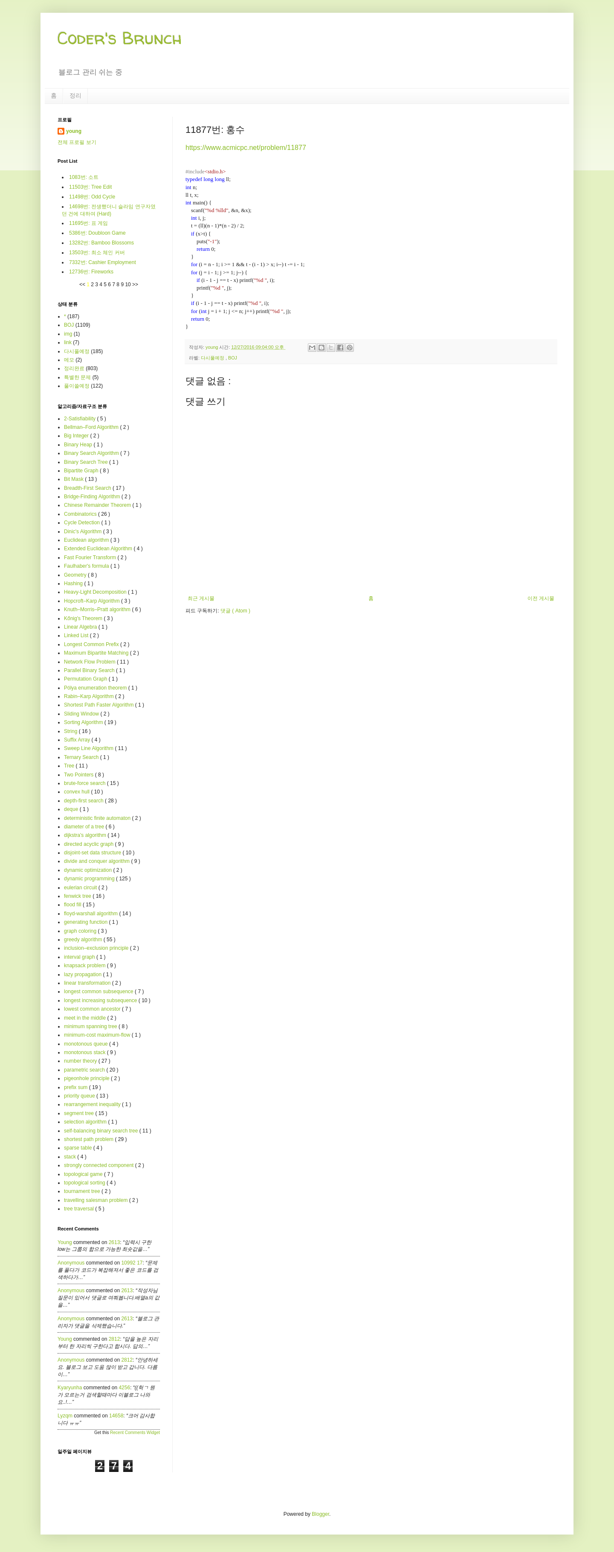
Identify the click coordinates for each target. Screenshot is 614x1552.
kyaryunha (70, 1388)
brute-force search (85, 783)
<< (83, 284)
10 (128, 284)
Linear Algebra (81, 627)
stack (70, 1157)
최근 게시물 (201, 598)
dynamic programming (90, 879)
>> (135, 284)
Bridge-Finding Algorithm (93, 497)
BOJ (232, 357)
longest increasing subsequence (101, 1000)
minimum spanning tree (91, 1026)
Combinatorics (81, 514)
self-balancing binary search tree (101, 1131)
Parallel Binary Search (90, 670)
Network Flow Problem (90, 662)
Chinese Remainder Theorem (98, 505)
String (71, 731)
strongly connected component (99, 1165)
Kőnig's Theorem (84, 618)
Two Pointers (79, 775)
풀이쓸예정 (77, 386)
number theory (81, 1061)
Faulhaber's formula (87, 566)
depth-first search (84, 801)
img (68, 334)
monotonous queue (86, 1044)
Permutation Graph (86, 679)
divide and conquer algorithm (97, 861)
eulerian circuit (81, 888)
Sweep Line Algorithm (89, 748)
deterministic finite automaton (98, 818)
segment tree (79, 1113)
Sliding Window (82, 714)
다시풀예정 (213, 357)
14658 (116, 1416)
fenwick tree (78, 896)
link (68, 342)
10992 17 (131, 1263)
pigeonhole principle (87, 1078)
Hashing (74, 583)
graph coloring (81, 931)
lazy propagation (83, 974)
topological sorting (85, 1183)
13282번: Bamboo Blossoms (101, 243)
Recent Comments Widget (135, 1432)
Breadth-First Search (88, 488)
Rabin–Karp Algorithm (89, 696)
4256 (124, 1388)
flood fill (73, 905)
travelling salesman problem (96, 1200)
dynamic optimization (88, 870)
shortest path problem (89, 1139)
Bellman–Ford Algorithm (92, 427)
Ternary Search (82, 757)
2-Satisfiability (80, 419)
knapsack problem (85, 966)
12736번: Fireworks (91, 272)
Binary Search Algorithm (92, 453)
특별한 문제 (77, 377)
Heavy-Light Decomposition (96, 592)
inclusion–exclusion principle (97, 948)
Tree (70, 766)
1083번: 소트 (83, 177)
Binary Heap (78, 445)
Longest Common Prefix (92, 644)
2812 (114, 1339)
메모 (69, 360)
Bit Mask (74, 479)
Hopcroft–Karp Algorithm (92, 601)
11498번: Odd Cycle (92, 197)
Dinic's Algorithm (83, 532)
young (73, 131)
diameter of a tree (84, 827)
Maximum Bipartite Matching (97, 653)
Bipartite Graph (82, 471)
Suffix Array (77, 740)
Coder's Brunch (120, 38)
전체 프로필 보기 (77, 142)
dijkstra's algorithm (85, 835)
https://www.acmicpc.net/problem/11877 (245, 147)
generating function (86, 922)
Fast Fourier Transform (90, 557)
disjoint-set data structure (93, 853)
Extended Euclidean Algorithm (98, 549)
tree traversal (79, 1209)
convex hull (77, 792)
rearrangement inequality (93, 1104)
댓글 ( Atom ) (235, 611)
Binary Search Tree (86, 462)
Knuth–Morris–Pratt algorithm (98, 609)
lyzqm (65, 1416)
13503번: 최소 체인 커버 (97, 253)
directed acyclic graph (89, 844)
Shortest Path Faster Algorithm (99, 705)
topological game (84, 1174)
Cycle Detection (82, 523)
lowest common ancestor (93, 1009)
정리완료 (74, 368)
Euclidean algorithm (87, 540)
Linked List (77, 635)
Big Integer (77, 436)
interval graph (80, 957)
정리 (75, 95)
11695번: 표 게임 (88, 223)
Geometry (76, 575)
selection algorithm (86, 1122)
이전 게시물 (540, 598)
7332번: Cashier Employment (102, 262)
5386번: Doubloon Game (97, 233)
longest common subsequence (99, 991)
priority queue (80, 1096)
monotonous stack (85, 1052)
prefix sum (76, 1087)
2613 (114, 1242)
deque (72, 809)
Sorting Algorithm (84, 722)
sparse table (78, 1148)
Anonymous (71, 1263)
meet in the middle (85, 1018)
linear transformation (88, 983)
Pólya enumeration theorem (96, 688)
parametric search (85, 1070)
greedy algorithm (84, 940)
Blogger (320, 1514)
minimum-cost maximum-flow (98, 1035)
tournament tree (82, 1191)
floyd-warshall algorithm (91, 914)
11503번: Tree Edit (90, 187)
